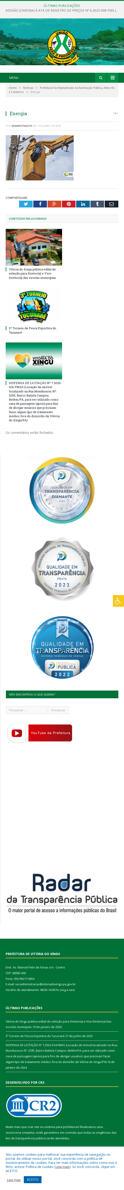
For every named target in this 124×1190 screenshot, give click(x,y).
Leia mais (63, 1166)
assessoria (13, 1132)
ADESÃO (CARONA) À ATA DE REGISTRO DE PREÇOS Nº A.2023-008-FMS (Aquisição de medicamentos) (63, 10)
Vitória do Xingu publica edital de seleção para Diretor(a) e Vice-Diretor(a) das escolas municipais (32, 273)
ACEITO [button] (32, 1179)
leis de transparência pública (26, 1138)
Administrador (22, 125)
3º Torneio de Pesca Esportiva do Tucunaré (35, 1036)
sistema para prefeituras (61, 1127)
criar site (33, 1127)
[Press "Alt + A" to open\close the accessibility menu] (118, 601)
